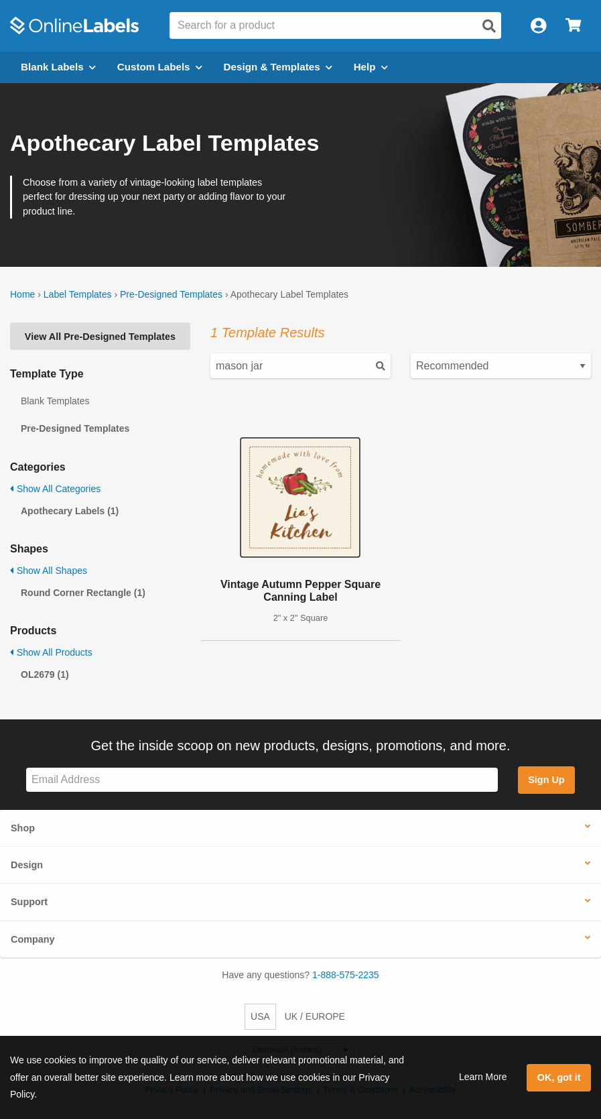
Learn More (483, 1076)
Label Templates (78, 294)
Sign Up (546, 779)
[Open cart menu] (573, 26)
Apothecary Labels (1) (70, 511)
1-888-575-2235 (345, 974)
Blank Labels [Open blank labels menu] (58, 66)
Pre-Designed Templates (171, 294)
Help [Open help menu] (371, 66)
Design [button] (27, 865)
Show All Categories (55, 488)
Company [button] (33, 939)
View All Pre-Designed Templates (100, 336)
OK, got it (559, 1077)
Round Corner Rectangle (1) (83, 592)
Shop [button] (23, 828)
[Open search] (489, 26)
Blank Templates (55, 401)
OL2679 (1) (45, 674)
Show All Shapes (48, 570)
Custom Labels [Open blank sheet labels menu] (159, 66)
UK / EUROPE (315, 1016)
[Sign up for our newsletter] (262, 780)
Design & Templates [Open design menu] (278, 66)
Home (22, 294)
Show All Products (51, 652)
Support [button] (29, 901)
